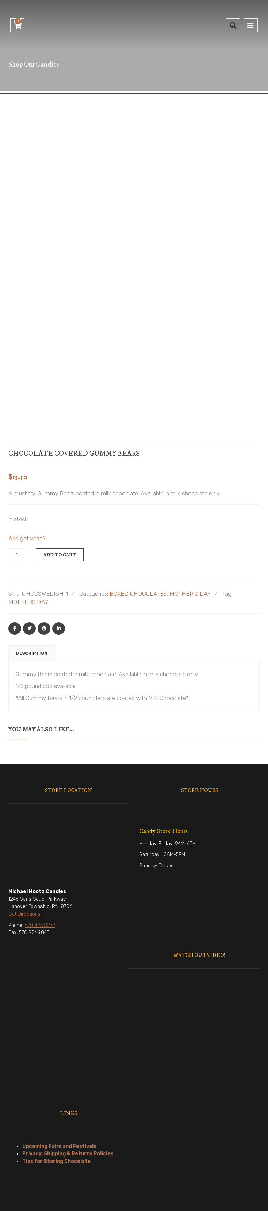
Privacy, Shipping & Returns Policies (67, 1070)
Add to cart (59, 471)
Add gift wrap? (27, 454)
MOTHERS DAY (28, 518)
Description (31, 569)
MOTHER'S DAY (190, 510)
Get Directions (24, 830)
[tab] (31, 570)
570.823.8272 (40, 842)
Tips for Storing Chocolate (56, 1078)
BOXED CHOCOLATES (138, 510)
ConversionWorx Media (196, 1200)
